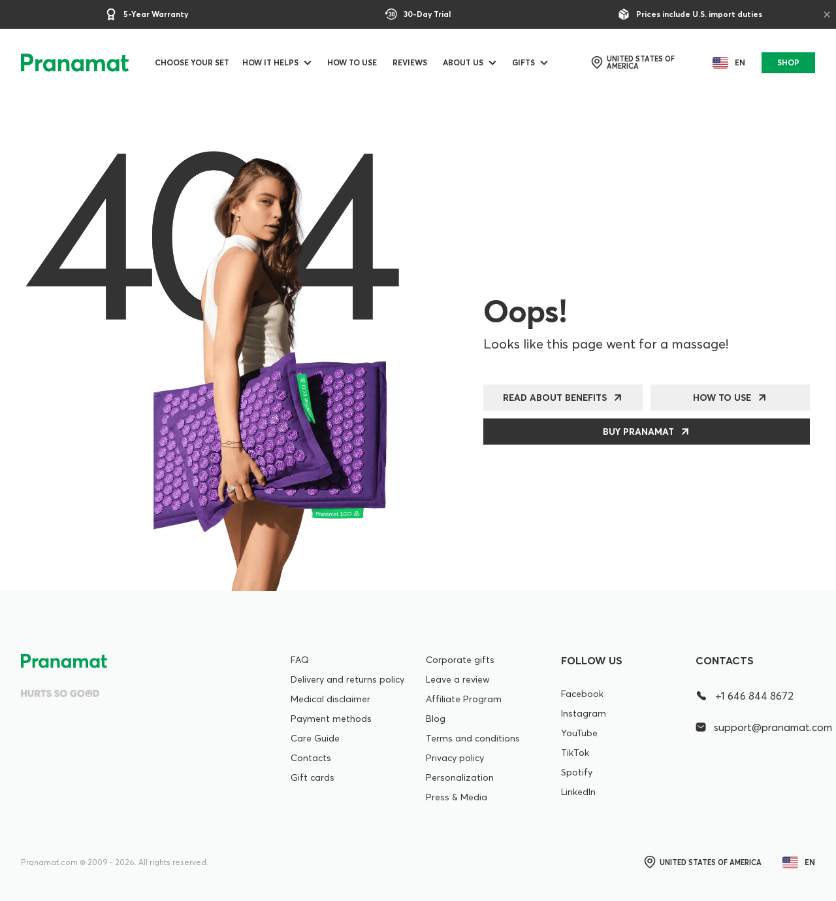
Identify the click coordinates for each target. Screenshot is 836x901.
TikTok (575, 752)
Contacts (311, 758)
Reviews (410, 62)
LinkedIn (578, 792)
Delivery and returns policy (347, 679)
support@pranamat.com (755, 727)
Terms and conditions (473, 738)
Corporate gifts (460, 660)
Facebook (582, 694)
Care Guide (315, 738)
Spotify (576, 772)
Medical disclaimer (330, 699)
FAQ (300, 660)
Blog (435, 718)
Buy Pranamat (638, 431)
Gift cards (312, 777)
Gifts (523, 62)
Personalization (460, 777)
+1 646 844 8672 (745, 695)
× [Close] (827, 14)
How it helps (270, 62)
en (727, 63)
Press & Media (456, 797)
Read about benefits (555, 397)
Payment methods (331, 718)
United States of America (632, 63)
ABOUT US (463, 62)
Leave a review (458, 679)
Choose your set (192, 62)
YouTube (579, 733)
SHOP (788, 62)
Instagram (583, 713)
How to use (352, 62)
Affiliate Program (464, 699)
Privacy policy (455, 758)
